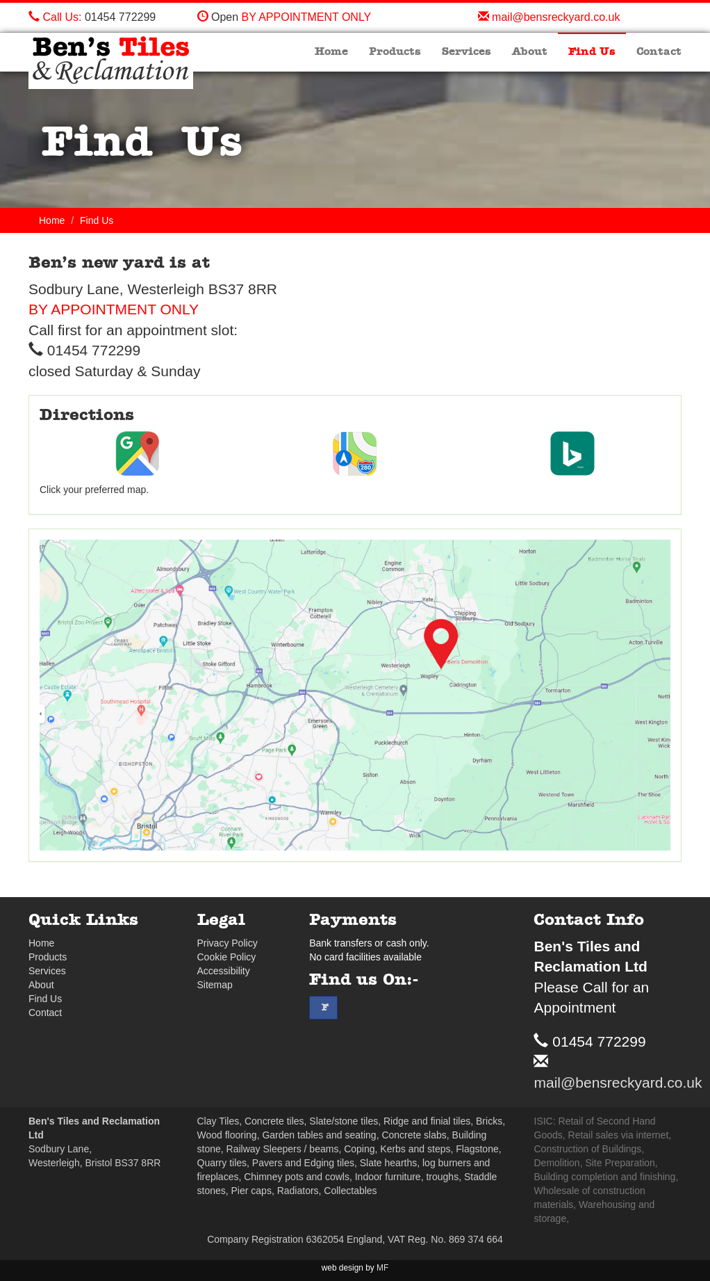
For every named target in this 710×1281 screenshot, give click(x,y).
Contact (659, 51)
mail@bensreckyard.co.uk (556, 17)
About (529, 51)
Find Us (592, 51)
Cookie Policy (226, 956)
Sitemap (215, 984)
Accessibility (223, 970)
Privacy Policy (227, 943)
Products (395, 51)
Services (466, 51)
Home (331, 51)
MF (382, 1268)
